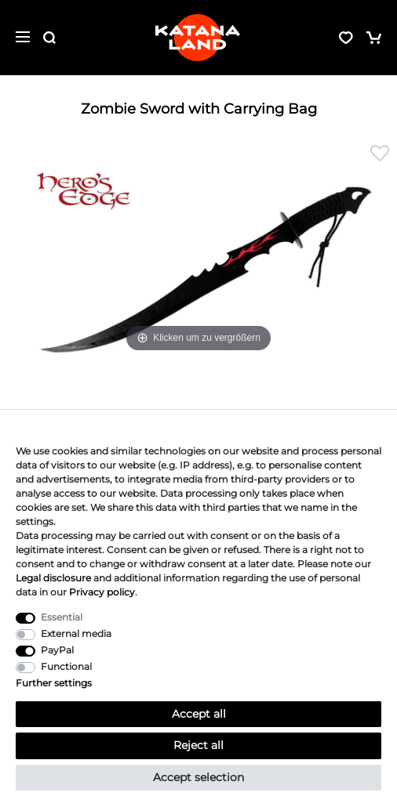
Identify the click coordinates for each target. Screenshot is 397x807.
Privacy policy (102, 592)
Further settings (54, 683)
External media (76, 633)
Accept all (199, 714)
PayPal (57, 650)
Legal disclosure (53, 578)
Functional (66, 666)
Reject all (198, 745)
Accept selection (198, 777)
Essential (61, 617)
